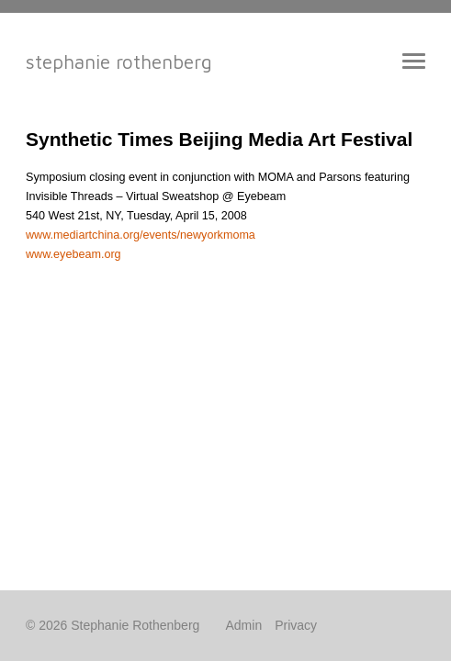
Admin (244, 625)
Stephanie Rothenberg (119, 61)
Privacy (296, 625)
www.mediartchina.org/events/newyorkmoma (140, 235)
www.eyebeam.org (73, 254)
